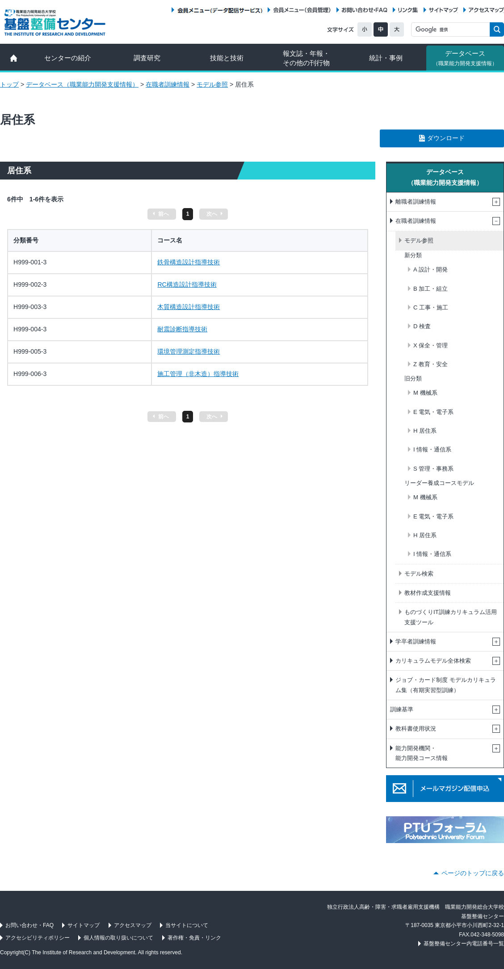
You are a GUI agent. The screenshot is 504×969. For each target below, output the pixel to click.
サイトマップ (443, 10)
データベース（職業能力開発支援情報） (82, 84)
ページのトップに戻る (472, 873)
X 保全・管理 (430, 345)
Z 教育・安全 (430, 364)
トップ (9, 84)
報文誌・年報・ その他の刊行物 (306, 58)
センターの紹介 (67, 58)
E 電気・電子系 (433, 412)
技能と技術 (227, 58)
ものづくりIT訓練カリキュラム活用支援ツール (450, 617)
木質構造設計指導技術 (188, 306)
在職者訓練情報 (167, 84)
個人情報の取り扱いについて (118, 938)
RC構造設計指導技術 (186, 284)
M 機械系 (425, 392)
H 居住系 (425, 430)
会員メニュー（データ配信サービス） (219, 10)
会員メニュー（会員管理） (302, 10)
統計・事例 (386, 58)
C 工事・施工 (430, 307)
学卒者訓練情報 (415, 641)
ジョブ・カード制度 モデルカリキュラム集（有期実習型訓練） (445, 685)
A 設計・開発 (430, 269)
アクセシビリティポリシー (37, 938)
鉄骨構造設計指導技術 (188, 262)
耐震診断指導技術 (182, 329)
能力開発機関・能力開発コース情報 (421, 753)
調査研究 (147, 58)
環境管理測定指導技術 (188, 351)
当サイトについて (186, 925)
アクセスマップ (486, 10)
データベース (465, 58)
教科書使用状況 (415, 728)
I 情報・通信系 (432, 449)
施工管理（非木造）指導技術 (198, 373)
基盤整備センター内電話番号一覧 (464, 943)
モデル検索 (418, 573)
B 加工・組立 (430, 288)
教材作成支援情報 (427, 592)
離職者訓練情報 (415, 201)
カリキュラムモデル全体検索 (433, 660)
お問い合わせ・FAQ (364, 10)
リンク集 (408, 10)
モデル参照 (212, 84)
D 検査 (422, 326)
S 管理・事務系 (433, 468)
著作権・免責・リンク (194, 938)
